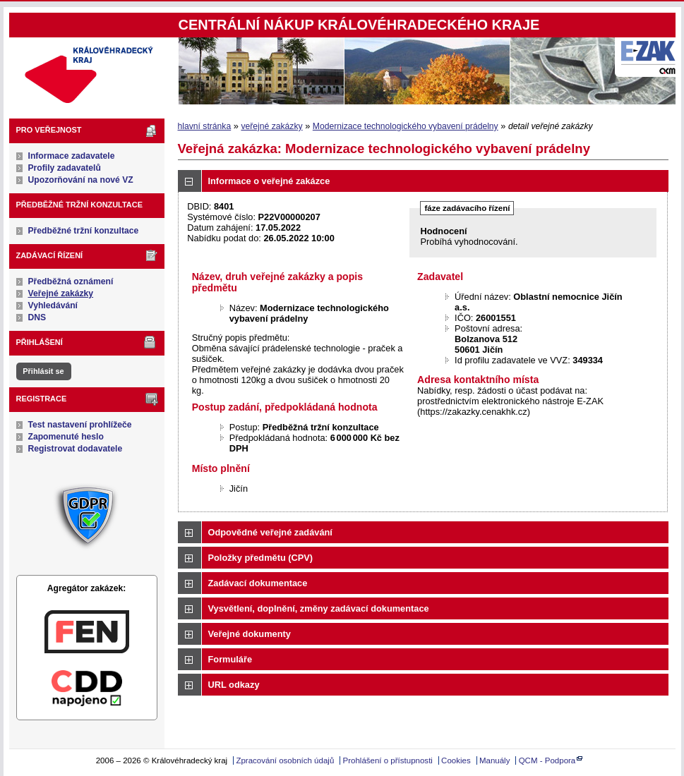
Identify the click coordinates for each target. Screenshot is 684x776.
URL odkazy (234, 684)
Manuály (494, 760)
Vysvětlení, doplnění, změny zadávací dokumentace (318, 608)
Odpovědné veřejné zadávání (270, 532)
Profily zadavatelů (64, 168)
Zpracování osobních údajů (285, 760)
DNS (37, 317)
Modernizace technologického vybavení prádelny (405, 126)
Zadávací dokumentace (258, 583)
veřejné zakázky (271, 126)
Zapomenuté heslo (66, 437)
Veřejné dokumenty (249, 634)
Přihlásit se (43, 371)
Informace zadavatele (71, 156)
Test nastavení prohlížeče (80, 425)
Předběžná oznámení (71, 281)
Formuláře (230, 659)
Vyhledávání (53, 305)
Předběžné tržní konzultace (83, 231)
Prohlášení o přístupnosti (388, 760)
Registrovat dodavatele (75, 449)
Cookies (456, 760)
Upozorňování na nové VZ (80, 180)
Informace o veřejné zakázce (269, 181)
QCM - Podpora (547, 760)
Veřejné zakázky (61, 293)
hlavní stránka (205, 126)
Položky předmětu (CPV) (260, 557)
